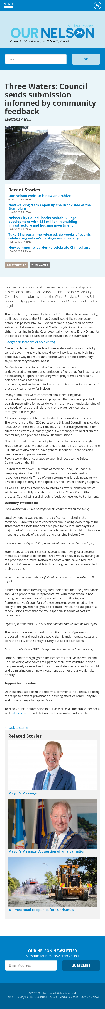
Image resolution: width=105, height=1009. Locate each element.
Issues (53, 997)
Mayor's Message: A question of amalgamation (46, 851)
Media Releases (68, 997)
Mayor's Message (22, 793)
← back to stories (16, 728)
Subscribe (41, 997)
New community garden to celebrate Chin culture (49, 247)
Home (9, 997)
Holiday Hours (24, 997)
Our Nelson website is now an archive (39, 195)
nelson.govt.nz (21, 713)
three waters (39, 265)
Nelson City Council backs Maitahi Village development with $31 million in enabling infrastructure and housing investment (42, 221)
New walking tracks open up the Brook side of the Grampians (49, 207)
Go (86, 59)
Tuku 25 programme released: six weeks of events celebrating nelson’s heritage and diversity (49, 236)
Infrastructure (16, 265)
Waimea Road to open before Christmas (41, 909)
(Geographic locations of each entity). (30, 342)
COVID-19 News (90, 997)
